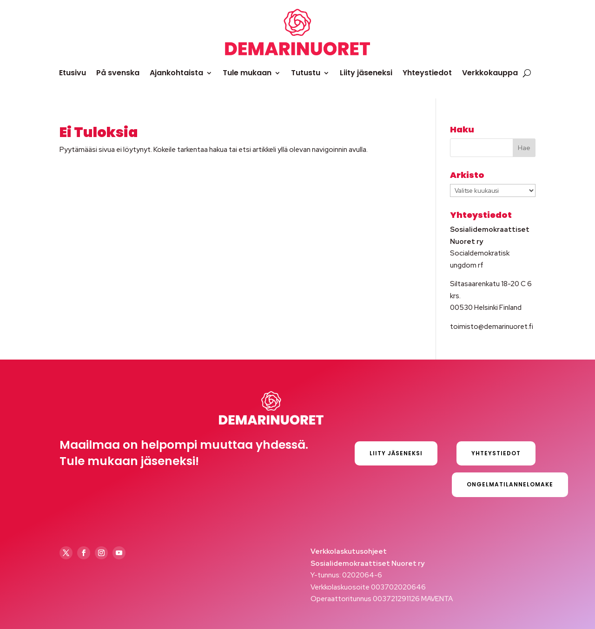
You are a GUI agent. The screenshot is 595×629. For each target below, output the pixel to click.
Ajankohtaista (176, 72)
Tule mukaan (247, 72)
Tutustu (305, 72)
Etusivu (72, 72)
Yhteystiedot (427, 72)
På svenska (117, 72)
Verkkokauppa (490, 72)
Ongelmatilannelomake (510, 484)
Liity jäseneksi (366, 72)
